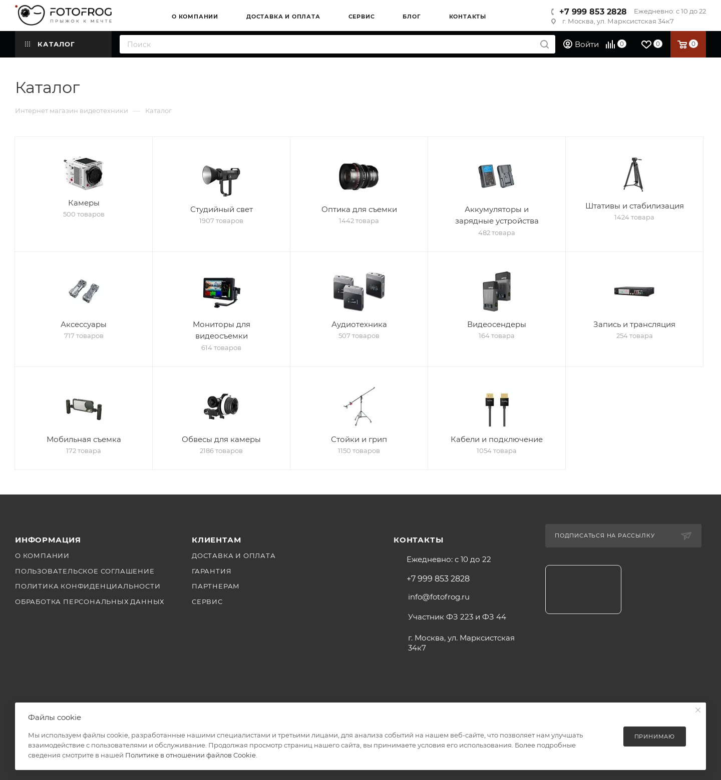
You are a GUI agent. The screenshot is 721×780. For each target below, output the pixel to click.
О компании (42, 556)
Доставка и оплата (234, 556)
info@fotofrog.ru (439, 597)
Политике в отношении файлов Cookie (190, 755)
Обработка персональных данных (89, 602)
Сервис (207, 602)
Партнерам (216, 586)
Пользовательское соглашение (85, 571)
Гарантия (211, 571)
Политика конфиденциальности (88, 586)
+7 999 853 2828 (593, 11)
